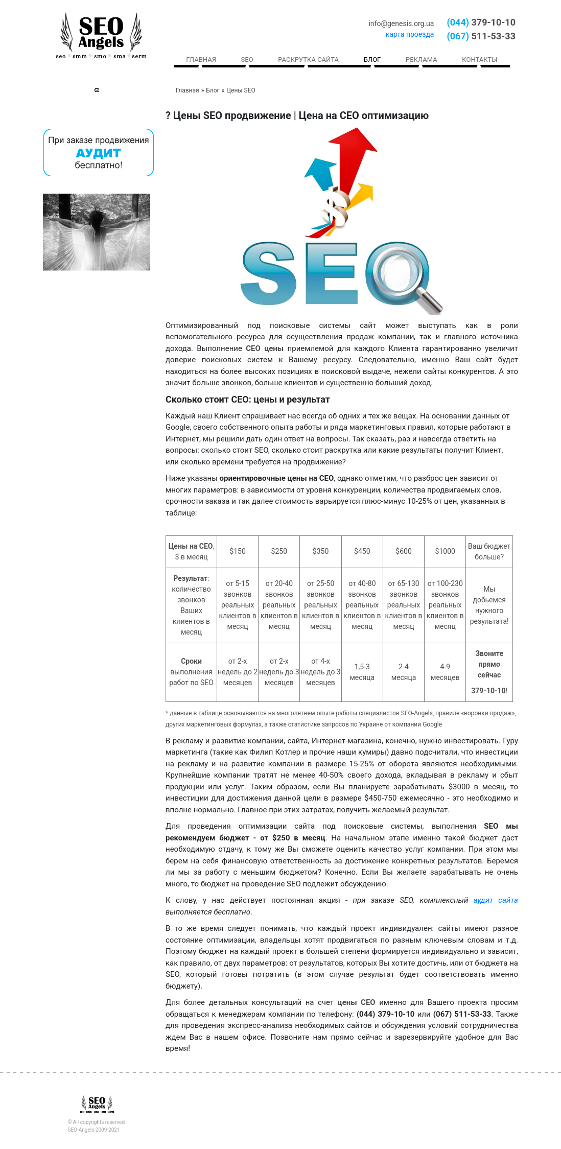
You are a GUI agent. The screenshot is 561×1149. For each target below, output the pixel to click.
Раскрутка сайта (308, 59)
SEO (247, 59)
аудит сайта (496, 900)
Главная (201, 59)
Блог (372, 59)
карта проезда (410, 34)
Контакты (479, 59)
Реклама (421, 59)
